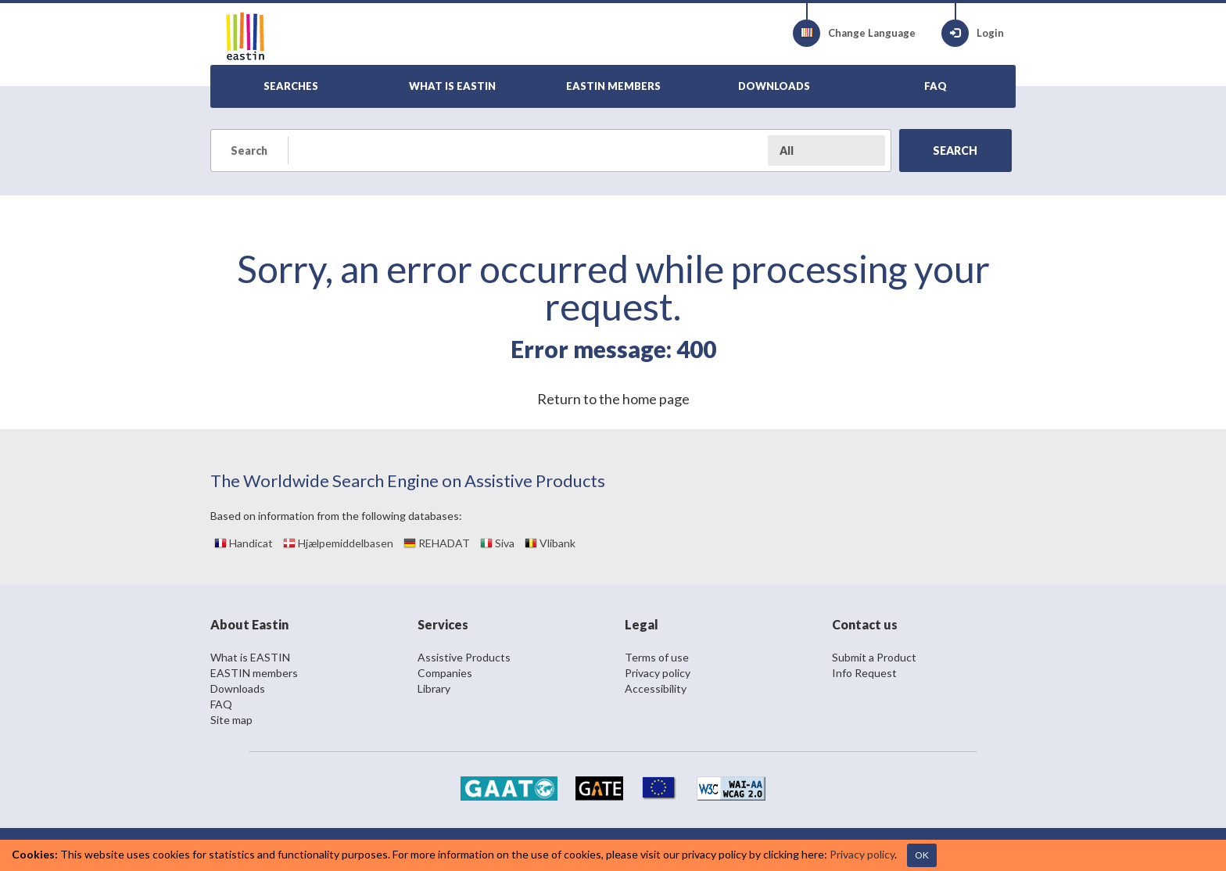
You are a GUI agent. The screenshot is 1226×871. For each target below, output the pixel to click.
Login (972, 33)
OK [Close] (922, 855)
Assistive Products (464, 657)
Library (434, 688)
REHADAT (436, 543)
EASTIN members (254, 672)
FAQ (221, 704)
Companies (445, 672)
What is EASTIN (250, 657)
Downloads (237, 688)
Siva (497, 543)
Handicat (243, 543)
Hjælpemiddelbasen (338, 543)
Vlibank (550, 543)
